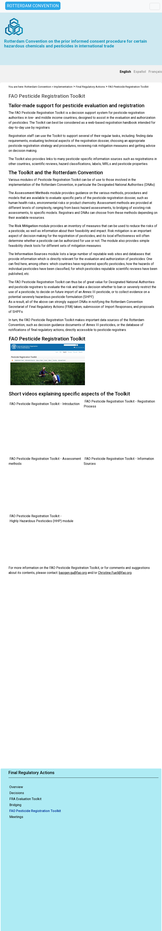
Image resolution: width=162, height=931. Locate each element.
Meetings (16, 817)
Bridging (15, 805)
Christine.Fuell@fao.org (115, 573)
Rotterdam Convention (37, 86)
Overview (16, 787)
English (125, 72)
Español (140, 72)
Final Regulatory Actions (90, 86)
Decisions (16, 793)
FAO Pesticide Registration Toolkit (35, 811)
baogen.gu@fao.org (73, 573)
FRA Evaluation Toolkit (25, 799)
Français (155, 72)
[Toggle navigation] (155, 6)
